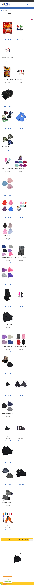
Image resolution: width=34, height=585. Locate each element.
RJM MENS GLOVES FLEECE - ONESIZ (20, 435)
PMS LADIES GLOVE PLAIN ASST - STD (20, 79)
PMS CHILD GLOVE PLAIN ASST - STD (7, 57)
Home (1, 10)
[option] (18, 561)
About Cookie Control (4, 576)
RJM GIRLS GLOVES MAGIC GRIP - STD (20, 168)
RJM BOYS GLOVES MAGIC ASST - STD (7, 146)
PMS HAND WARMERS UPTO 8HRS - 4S (7, 79)
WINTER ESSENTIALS (5, 10)
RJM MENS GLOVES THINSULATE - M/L (7, 502)
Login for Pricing (7, 39)
